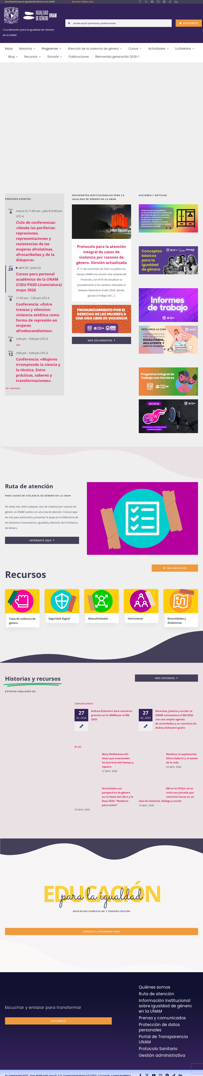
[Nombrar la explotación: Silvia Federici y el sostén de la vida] (149, 767)
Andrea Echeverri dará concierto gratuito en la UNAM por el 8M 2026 (109, 715)
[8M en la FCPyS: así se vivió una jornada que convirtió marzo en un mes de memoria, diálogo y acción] (149, 791)
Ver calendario (12, 388)
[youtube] (152, 1)
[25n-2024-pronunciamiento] (101, 306)
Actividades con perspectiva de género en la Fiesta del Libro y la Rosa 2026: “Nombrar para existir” (115, 796)
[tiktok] (170, 1)
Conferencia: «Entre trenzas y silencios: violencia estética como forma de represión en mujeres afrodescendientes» (37, 317)
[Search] (69, 23)
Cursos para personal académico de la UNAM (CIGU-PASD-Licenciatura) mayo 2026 (39, 281)
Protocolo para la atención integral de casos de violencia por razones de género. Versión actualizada (101, 254)
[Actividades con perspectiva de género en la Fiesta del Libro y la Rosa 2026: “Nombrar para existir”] (85, 794)
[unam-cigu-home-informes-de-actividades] (168, 289)
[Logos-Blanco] (30, 7)
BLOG (78, 746)
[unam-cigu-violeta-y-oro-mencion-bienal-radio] (36, 706)
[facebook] (140, 1)
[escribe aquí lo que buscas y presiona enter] (118, 23)
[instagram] (158, 1)
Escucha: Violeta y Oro (82, 2)
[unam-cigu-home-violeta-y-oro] (168, 400)
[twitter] (146, 1)
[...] (113, 295)
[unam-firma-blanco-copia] (14, 985)
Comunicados (84, 703)
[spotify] (164, 1)
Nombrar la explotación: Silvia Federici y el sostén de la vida (180, 758)
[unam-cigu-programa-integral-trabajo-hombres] (168, 368)
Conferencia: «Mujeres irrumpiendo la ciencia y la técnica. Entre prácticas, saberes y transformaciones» (38, 370)
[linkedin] (176, 1)
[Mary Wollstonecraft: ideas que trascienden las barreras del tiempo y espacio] (85, 767)
